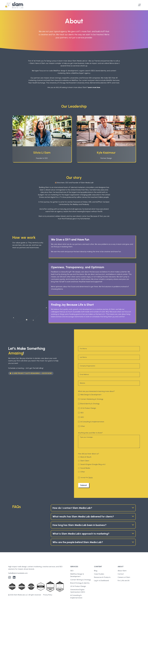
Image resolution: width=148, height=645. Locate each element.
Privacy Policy (47, 595)
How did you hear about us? (88, 454)
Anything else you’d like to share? (90, 433)
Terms (90, 477)
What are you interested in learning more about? (96, 391)
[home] (14, 5)
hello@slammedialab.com (18, 573)
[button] (139, 5)
